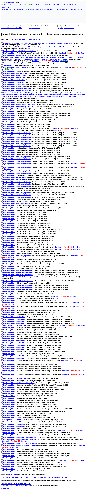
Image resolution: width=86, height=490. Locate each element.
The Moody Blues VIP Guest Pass (15, 177)
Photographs (59, 9)
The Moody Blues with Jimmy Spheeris (17, 133)
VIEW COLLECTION (14, 4)
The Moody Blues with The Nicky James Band (19, 104)
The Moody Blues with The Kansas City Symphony (21, 439)
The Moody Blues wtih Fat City (14, 84)
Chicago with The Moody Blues (14, 420)
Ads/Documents (7, 9)
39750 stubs (12, 474)
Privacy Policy (5, 488)
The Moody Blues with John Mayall (15, 67)
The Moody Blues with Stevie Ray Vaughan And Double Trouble (25, 277)
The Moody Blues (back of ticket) (14, 55)
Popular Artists (39, 4)
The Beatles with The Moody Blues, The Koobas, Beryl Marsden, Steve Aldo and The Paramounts (37, 43)
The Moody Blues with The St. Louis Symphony (20, 437)
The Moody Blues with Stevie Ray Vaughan (18, 270)
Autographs (17, 9)
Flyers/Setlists (40, 9)
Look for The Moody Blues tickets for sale (16, 484)
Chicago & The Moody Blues (13, 422)
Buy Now (81, 53)
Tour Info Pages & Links (70, 4)
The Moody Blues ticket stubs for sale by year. (25, 39)
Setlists (80, 9)
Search (4, 4)
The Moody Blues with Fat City (14, 75)
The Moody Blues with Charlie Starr (15, 73)
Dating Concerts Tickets (53, 4)
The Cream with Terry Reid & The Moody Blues (19, 51)
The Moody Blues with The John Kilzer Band (19, 383)
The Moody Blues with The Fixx (14, 317)
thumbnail (62, 53)
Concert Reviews (70, 9)
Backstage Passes (28, 9)
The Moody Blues (9, 53)
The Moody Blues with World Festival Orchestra (20, 443)
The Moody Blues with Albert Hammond (17, 88)
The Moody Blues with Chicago (14, 424)
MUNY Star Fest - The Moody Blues (15, 325)
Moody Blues (7, 65)
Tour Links (15, 485)
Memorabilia (50, 9)
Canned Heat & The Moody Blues (14, 63)
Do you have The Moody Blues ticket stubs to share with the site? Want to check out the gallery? (35, 477)
